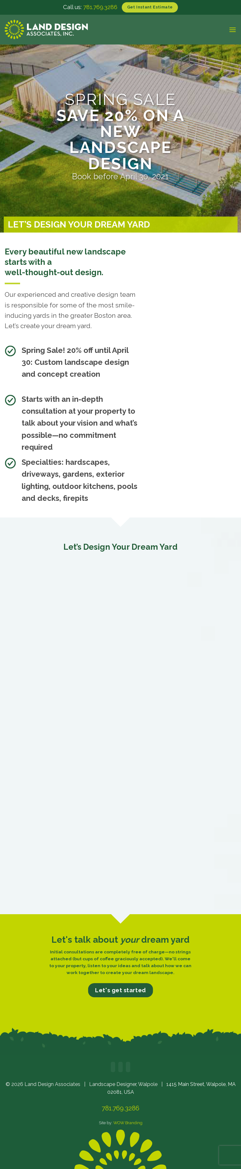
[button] (232, 29)
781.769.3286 (100, 7)
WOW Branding (127, 1122)
